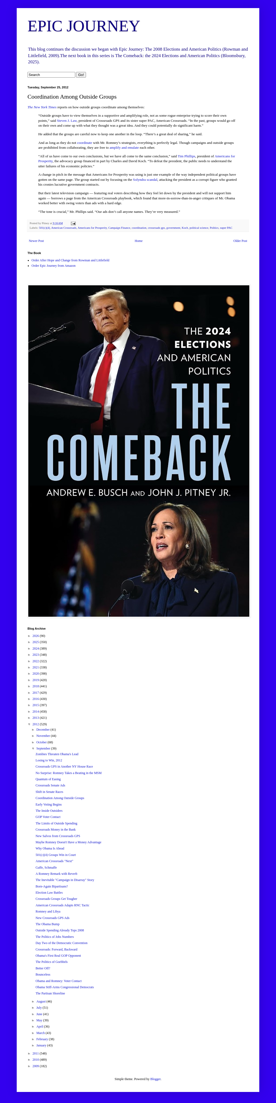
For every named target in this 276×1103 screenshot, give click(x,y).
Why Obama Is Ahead (50, 848)
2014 (36, 711)
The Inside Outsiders (49, 811)
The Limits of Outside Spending (56, 823)
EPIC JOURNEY (83, 26)
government (173, 227)
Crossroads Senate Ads (50, 785)
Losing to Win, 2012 (49, 760)
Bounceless (43, 974)
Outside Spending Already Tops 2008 (60, 930)
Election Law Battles (49, 892)
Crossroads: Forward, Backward (56, 949)
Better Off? (43, 968)
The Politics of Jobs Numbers (55, 937)
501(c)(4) (44, 227)
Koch (185, 227)
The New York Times (42, 107)
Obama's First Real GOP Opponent (58, 956)
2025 (36, 642)
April (40, 1026)
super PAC (226, 227)
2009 (36, 1066)
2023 (36, 655)
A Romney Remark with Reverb (56, 874)
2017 (36, 693)
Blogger (155, 1079)
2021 (36, 667)
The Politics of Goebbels (52, 962)
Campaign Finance (119, 227)
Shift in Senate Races (49, 792)
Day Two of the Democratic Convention (62, 943)
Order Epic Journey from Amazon (53, 266)
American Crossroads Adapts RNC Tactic (62, 905)
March (41, 1033)
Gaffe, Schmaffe (46, 867)
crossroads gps (156, 227)
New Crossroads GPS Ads (53, 918)
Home (139, 241)
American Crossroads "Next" (54, 861)
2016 (36, 699)
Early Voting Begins (49, 804)
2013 (36, 718)
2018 (36, 686)
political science (198, 227)
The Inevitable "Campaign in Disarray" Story (65, 880)
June (39, 1014)
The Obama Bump (48, 924)
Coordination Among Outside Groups (60, 798)
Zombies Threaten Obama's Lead (57, 754)
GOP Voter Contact (48, 817)
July (39, 1008)
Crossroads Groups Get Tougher (56, 899)
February (42, 1039)
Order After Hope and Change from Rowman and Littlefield (70, 260)
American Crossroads (63, 227)
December (43, 729)
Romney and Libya (48, 911)
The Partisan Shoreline (50, 993)
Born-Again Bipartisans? (52, 886)
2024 (36, 648)
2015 (36, 705)
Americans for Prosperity (92, 227)
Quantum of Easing (48, 779)
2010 (36, 1060)
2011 (36, 1053)
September (43, 748)
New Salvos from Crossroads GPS (58, 836)
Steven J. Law (67, 121)
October (42, 742)
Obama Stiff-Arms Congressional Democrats (65, 987)
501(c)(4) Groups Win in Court (56, 855)
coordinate (84, 143)
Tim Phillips (186, 156)
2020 (36, 673)
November (43, 736)
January (41, 1045)
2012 (36, 724)
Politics (214, 227)
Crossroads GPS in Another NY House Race (64, 766)
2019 (36, 680)
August (41, 1001)
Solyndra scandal (145, 180)
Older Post (240, 241)
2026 (36, 636)
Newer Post (36, 241)
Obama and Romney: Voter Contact (59, 981)
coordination (139, 227)
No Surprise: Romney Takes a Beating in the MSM (69, 773)
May (39, 1020)
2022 (36, 661)
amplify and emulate (124, 147)
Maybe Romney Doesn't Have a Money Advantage (68, 842)
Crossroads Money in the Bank (56, 829)
